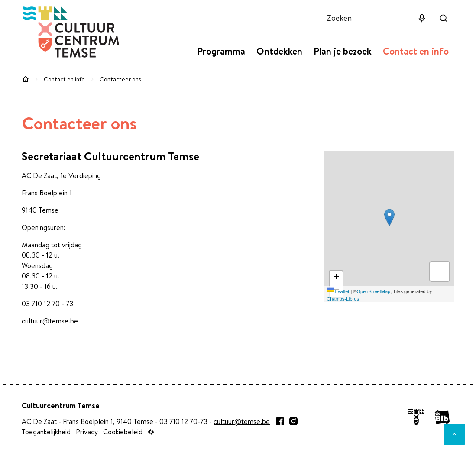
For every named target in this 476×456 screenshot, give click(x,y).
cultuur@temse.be (50, 321)
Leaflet (338, 291)
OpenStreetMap (374, 291)
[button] (389, 217)
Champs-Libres (343, 298)
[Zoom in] (336, 277)
